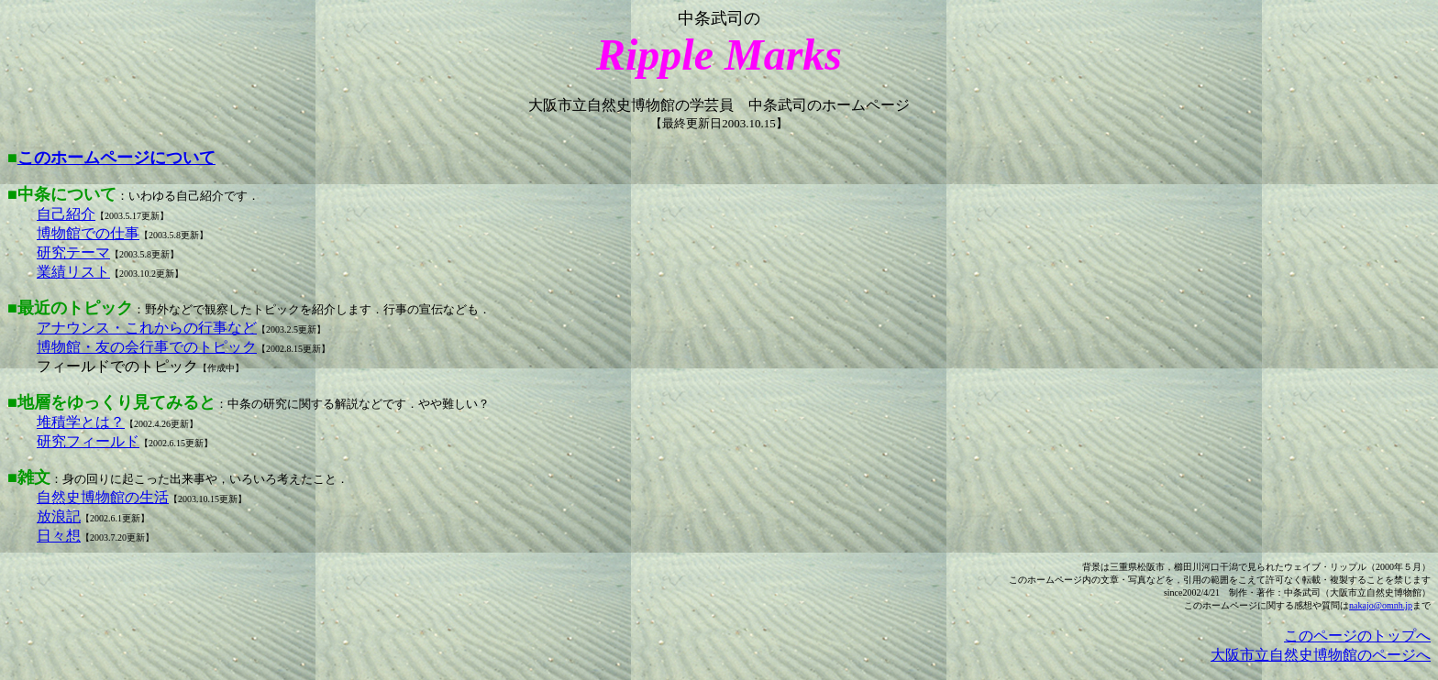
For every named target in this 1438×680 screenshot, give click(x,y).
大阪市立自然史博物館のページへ (1321, 655)
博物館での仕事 (88, 233)
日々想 (59, 535)
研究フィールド (88, 441)
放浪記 (59, 516)
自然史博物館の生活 (103, 497)
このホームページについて (116, 157)
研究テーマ (73, 252)
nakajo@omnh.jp (1380, 605)
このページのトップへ (1357, 635)
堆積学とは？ (81, 422)
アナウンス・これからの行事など (147, 327)
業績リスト (73, 272)
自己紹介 (66, 214)
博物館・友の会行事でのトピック (147, 347)
